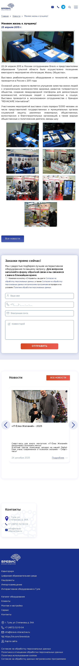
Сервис (5, 610)
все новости (58, 378)
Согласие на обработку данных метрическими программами (33, 659)
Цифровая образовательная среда (19, 576)
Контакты (6, 615)
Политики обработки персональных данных (32, 287)
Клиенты (5, 601)
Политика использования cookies (19, 656)
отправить (39, 346)
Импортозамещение (11, 585)
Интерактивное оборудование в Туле (20, 589)
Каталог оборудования (13, 597)
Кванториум (7, 571)
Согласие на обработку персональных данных (26, 649)
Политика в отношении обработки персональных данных (32, 652)
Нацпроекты (7, 580)
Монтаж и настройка (11, 606)
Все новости (12, 239)
